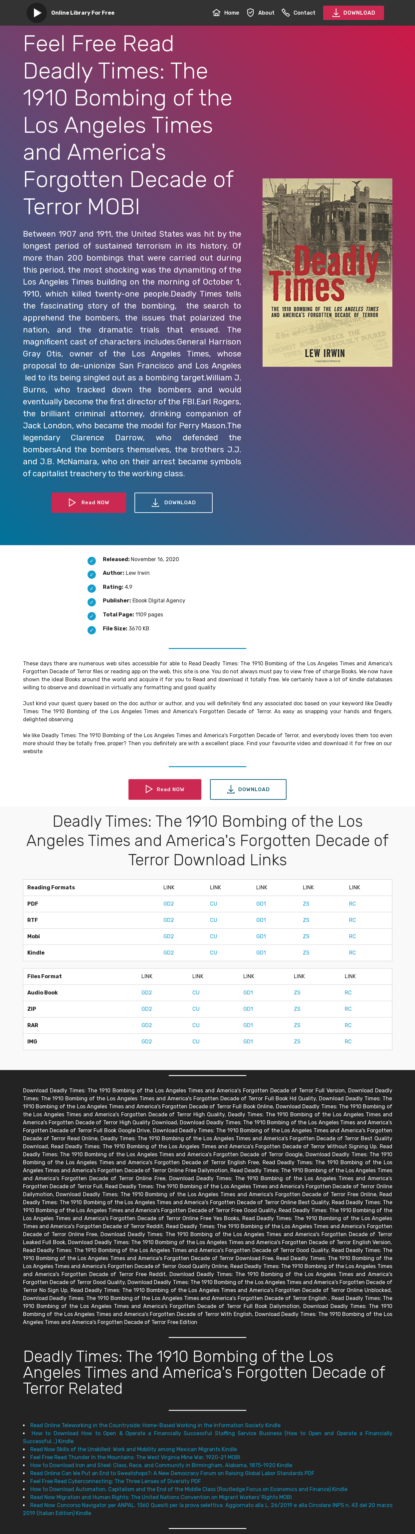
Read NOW (88, 503)
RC (352, 904)
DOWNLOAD (353, 13)
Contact (298, 13)
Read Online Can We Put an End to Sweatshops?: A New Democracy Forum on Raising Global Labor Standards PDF (172, 1473)
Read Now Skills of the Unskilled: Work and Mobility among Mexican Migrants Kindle (133, 1449)
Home (225, 13)
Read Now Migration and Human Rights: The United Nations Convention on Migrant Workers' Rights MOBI (161, 1497)
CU (213, 904)
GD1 (261, 904)
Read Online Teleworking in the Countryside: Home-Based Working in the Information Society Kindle (155, 1425)
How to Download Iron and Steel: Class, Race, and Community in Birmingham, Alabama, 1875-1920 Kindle (161, 1465)
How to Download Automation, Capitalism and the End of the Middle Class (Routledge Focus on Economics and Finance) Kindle (188, 1489)
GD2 (168, 904)
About (260, 13)
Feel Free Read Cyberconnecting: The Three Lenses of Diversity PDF (115, 1481)
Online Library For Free (82, 13)
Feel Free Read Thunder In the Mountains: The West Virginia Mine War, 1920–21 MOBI (135, 1457)
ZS (306, 904)
